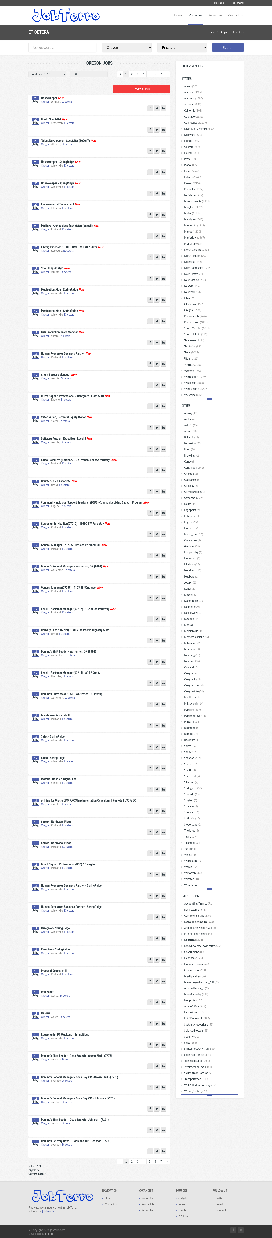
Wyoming (193, 394)
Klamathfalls (194, 600)
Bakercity (191, 437)
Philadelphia (193, 703)
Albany (190, 413)
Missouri (193, 231)
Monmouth (192, 649)
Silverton (191, 782)
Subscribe (215, 15)
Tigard (190, 836)
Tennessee (194, 340)
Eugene (191, 522)
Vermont (192, 370)
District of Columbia (199, 128)
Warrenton (193, 860)
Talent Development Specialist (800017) (65, 140)
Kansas (192, 183)
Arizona (192, 104)
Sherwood (192, 776)
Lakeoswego (194, 612)
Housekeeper (49, 97)
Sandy (190, 751)
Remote (191, 733)
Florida (192, 140)
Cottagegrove (193, 497)
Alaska (191, 86)
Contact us (235, 15)
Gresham (192, 546)
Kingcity (190, 594)
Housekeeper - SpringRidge (57, 161)
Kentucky (193, 189)
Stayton (190, 800)
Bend (190, 449)
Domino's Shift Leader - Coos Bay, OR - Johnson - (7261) (75, 1119)
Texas (191, 352)
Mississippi (194, 237)
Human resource (196, 964)
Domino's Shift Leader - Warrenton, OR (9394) (68, 651)
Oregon (224, 32)
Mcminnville (193, 631)
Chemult (191, 473)
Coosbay (191, 485)
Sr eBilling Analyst (52, 268)
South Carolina (197, 328)
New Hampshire (197, 267)
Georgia (192, 146)
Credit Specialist (51, 119)
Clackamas (192, 479)
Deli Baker (47, 991)
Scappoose (193, 758)
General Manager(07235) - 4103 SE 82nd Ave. (68, 587)
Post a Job (218, 2)
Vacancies (195, 15)
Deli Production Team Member (59, 331)
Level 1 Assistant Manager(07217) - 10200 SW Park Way (75, 608)
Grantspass (192, 540)
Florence (191, 528)
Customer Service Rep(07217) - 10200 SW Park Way (72, 523)
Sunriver (191, 812)
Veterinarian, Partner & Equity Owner (63, 417)
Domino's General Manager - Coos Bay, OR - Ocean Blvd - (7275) (79, 1076)
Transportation (196, 1079)
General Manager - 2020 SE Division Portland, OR (70, 544)
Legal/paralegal (195, 976)
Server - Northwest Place (56, 821)
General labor (195, 970)
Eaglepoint (192, 510)
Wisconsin (194, 382)
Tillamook (192, 842)
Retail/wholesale (197, 1018)
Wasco (190, 866)
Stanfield (192, 794)
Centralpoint (194, 467)
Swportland (192, 824)
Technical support (197, 1060)
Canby (189, 461)
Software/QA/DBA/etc (200, 1048)
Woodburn (193, 885)
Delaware (193, 134)
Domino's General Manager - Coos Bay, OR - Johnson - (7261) (78, 1098)
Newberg (192, 655)
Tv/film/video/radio (198, 1066)
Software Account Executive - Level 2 (63, 438)
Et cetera (66, 101)
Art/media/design (196, 988)
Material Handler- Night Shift (58, 778)
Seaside (191, 764)
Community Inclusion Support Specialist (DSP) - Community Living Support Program (91, 502)
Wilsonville (193, 872)
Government (194, 952)
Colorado (193, 116)
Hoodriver (192, 570)
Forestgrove (193, 534)
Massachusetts (197, 201)
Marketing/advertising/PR (201, 982)
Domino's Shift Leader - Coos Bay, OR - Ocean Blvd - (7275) (76, 1055)
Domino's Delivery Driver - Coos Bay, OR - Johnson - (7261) (76, 1140)
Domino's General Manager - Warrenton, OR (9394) (71, 565)
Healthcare (194, 958)
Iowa (191, 158)
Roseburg (192, 739)
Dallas (190, 503)
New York (193, 292)
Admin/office (195, 1006)
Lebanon (191, 618)
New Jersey (194, 273)
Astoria (191, 425)
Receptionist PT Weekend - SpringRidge (65, 1034)
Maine (192, 213)
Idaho (191, 165)
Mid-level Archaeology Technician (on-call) (67, 225)
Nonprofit (193, 1000)
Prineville (192, 721)
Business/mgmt (195, 909)
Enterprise (192, 516)
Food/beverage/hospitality (202, 945)
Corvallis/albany (195, 491)
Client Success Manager (55, 374)
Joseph (190, 582)
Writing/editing (195, 1091)
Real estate (194, 1012)
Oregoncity (193, 679)
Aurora (190, 431)
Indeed (182, 1203)
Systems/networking (198, 1024)
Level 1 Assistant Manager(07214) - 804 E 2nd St (70, 672)
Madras (191, 624)
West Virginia (196, 388)
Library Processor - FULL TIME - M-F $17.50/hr (69, 246)
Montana (193, 243)
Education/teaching (199, 921)
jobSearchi (48, 1210)
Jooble (182, 1209)
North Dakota (195, 255)
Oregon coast (194, 685)
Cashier (45, 1013)
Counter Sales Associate (56, 480)
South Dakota (195, 334)
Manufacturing (196, 994)
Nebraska (193, 261)
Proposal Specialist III (54, 970)
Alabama (193, 92)
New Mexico (195, 279)
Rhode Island (196, 322)
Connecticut (195, 122)
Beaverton (192, 443)
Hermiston (192, 558)
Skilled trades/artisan (199, 1072)
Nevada (192, 286)
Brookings (191, 455)
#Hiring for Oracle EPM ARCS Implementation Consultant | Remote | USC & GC (88, 800)
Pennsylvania (195, 316)
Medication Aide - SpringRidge (59, 289)
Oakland (191, 667)
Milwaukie (192, 643)
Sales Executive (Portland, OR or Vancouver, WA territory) (75, 459)
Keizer (190, 588)
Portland (192, 709)
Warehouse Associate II (55, 715)
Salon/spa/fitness (197, 1054)
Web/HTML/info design (200, 1085)
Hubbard (191, 576)
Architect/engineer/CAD (200, 927)
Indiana (192, 177)
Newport (192, 661)
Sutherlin (192, 818)
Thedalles (191, 830)
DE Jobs (183, 1215)
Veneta (190, 854)
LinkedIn (220, 1203)
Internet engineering (198, 933)
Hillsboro (192, 564)
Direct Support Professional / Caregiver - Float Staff (72, 395)
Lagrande (192, 606)
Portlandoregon (195, 715)
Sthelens (191, 806)
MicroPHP (51, 1233)
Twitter (219, 1197)
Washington (195, 376)
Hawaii (191, 152)
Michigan (193, 219)
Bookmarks (238, 2)
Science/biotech (196, 1030)
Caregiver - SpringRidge (55, 927)
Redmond (191, 727)
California (193, 110)
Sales (190, 1042)
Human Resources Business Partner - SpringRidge (71, 885)
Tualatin (190, 848)
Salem (190, 745)
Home (178, 15)
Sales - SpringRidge (53, 736)
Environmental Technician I (57, 204)
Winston (191, 879)
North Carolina (197, 249)
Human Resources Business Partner (63, 353)
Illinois (192, 171)
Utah (191, 358)
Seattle (190, 770)
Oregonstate (194, 691)
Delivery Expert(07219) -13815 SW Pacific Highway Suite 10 (77, 629)
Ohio (191, 298)
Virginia (192, 364)
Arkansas (193, 98)
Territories (193, 346)
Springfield (193, 788)
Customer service (197, 915)
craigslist (183, 1197)
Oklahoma (194, 304)
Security (191, 1036)
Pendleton (192, 697)
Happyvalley (193, 552)
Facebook (220, 1209)
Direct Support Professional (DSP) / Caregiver (68, 864)
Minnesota (194, 225)
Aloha (189, 419)
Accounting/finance (198, 903)
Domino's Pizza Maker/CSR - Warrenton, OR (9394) (71, 693)
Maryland (193, 207)
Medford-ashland (196, 637)
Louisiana (193, 195)
